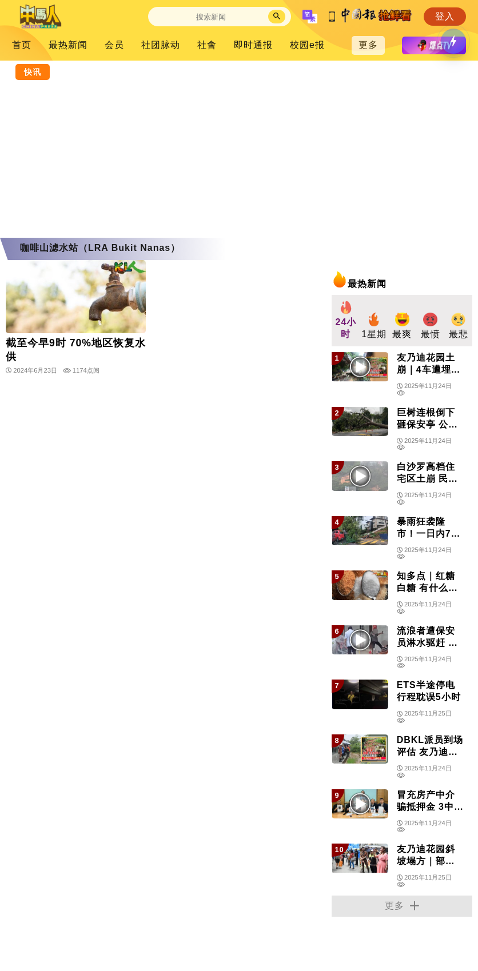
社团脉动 (160, 45)
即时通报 (253, 45)
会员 (114, 45)
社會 (207, 45)
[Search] (211, 17)
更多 (368, 45)
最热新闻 (68, 45)
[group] (346, 321)
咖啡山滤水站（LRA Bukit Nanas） (100, 248)
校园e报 (307, 45)
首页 (21, 45)
